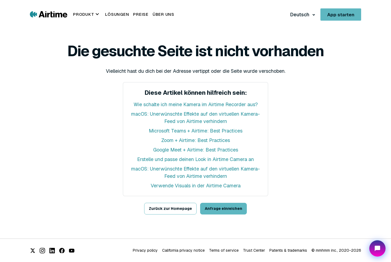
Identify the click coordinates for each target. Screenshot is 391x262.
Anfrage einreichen (223, 208)
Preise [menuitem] (141, 14)
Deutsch (300, 14)
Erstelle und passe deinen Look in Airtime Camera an (195, 159)
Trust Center (254, 250)
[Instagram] (42, 250)
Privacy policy (145, 250)
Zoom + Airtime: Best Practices (195, 140)
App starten (340, 15)
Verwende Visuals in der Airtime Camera (196, 185)
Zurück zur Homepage (170, 208)
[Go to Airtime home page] (48, 14)
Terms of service (224, 250)
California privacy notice (183, 250)
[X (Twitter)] (32, 250)
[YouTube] (71, 250)
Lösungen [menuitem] (117, 14)
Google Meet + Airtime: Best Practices (195, 150)
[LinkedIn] (52, 250)
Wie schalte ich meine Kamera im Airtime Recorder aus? (196, 104)
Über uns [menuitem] (163, 14)
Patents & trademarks (288, 250)
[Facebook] (62, 250)
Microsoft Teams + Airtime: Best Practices (195, 131)
